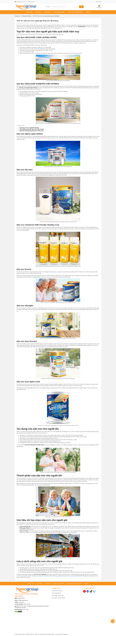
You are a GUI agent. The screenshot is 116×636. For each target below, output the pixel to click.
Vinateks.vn (65, 634)
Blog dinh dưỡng (26, 16)
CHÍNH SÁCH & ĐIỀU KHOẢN (75, 12)
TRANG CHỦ (29, 12)
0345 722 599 (27, 604)
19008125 (32, 1)
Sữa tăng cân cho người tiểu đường (29, 127)
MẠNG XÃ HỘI (89, 588)
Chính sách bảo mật (57, 590)
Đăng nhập (98, 1)
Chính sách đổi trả (56, 593)
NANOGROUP (82, 26)
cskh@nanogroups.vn (21, 1)
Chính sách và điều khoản (58, 597)
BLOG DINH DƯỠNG (59, 12)
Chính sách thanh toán (57, 595)
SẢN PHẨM (47, 12)
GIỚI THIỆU (38, 12)
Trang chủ (17, 16)
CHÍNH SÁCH (56, 588)
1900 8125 (21, 602)
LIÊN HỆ (88, 12)
